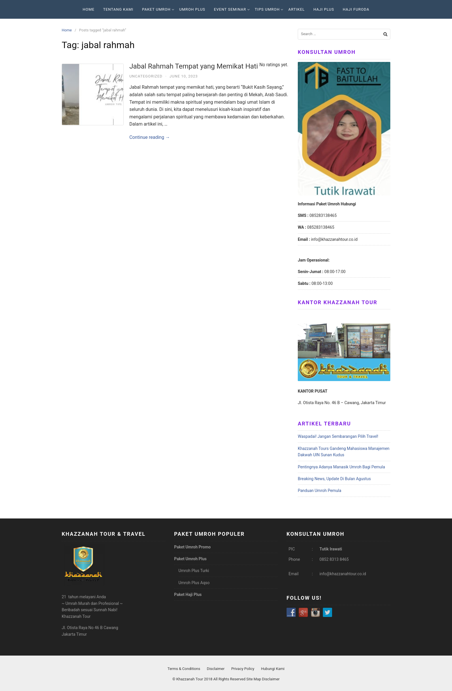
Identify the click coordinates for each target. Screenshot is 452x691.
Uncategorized (146, 76)
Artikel (296, 9)
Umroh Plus (192, 9)
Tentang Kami (118, 9)
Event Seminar (232, 9)
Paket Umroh (158, 9)
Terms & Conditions (183, 669)
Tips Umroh (269, 9)
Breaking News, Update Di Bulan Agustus (334, 478)
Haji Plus (323, 9)
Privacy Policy (242, 669)
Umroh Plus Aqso (194, 582)
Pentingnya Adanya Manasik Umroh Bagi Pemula (341, 467)
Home (89, 9)
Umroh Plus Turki (193, 570)
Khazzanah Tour (190, 679)
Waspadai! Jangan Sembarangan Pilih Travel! (338, 436)
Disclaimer (216, 669)
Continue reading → (149, 137)
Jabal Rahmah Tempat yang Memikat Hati (208, 66)
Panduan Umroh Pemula (319, 490)
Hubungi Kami (273, 669)
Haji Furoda (356, 9)
